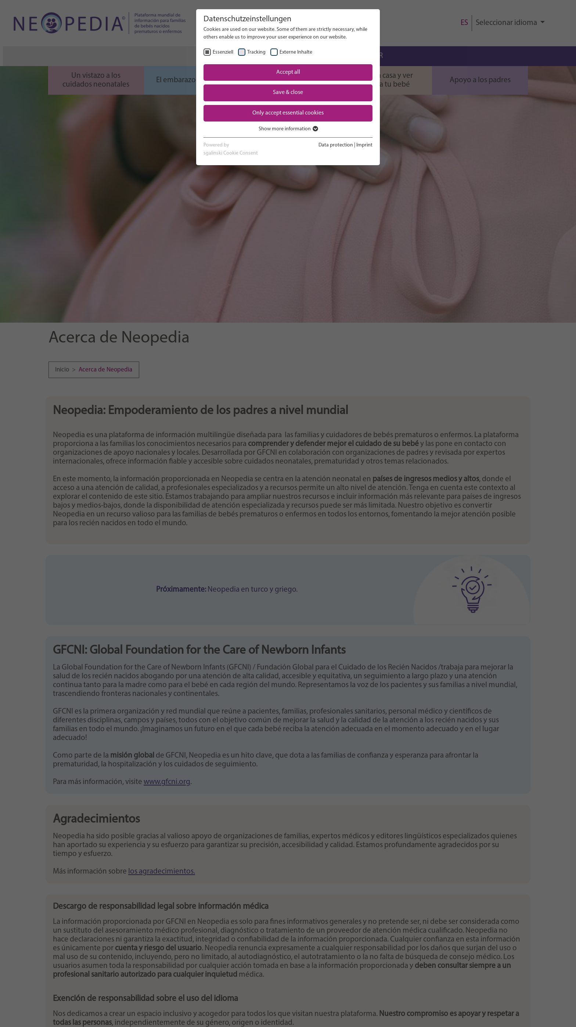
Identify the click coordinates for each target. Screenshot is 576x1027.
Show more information (288, 129)
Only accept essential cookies (288, 113)
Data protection (335, 145)
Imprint (364, 145)
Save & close (288, 92)
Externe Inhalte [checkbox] (296, 52)
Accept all (288, 72)
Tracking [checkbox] (256, 52)
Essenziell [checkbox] (223, 52)
